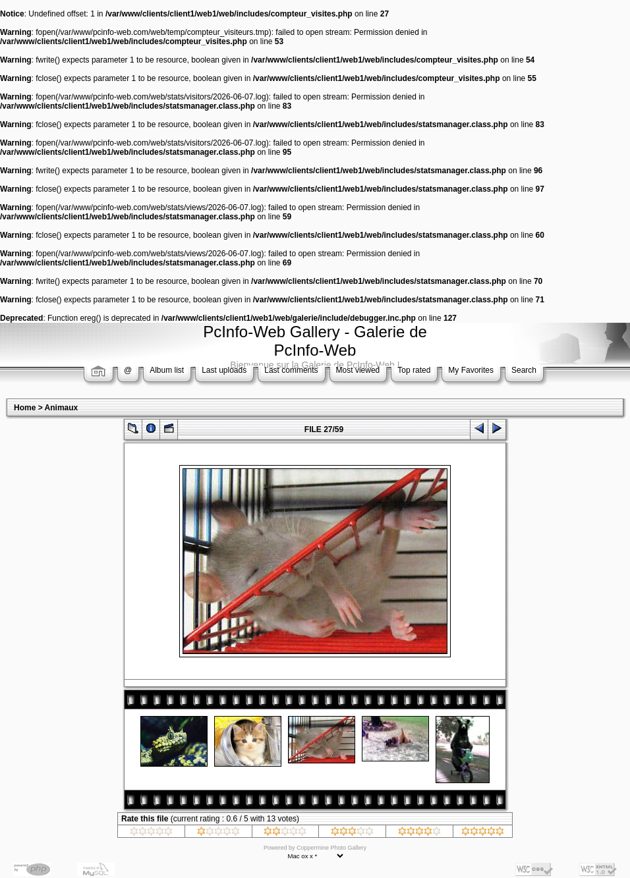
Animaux (61, 407)
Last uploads (224, 370)
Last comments (291, 370)
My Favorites (471, 370)
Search (523, 370)
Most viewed (358, 370)
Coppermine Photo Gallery (331, 847)
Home (25, 407)
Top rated (413, 370)
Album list (167, 370)
